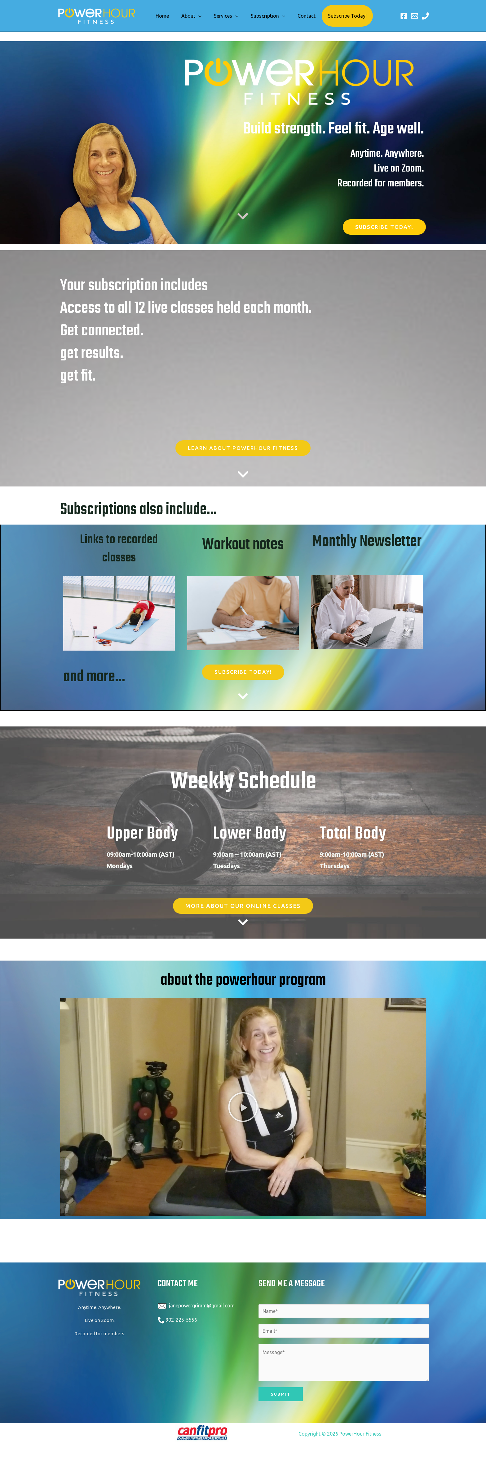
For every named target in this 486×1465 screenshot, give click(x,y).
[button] (243, 1108)
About (185, 16)
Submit (280, 1395)
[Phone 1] (425, 16)
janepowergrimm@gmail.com (202, 1307)
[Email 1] (414, 16)
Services (217, 16)
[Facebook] (403, 16)
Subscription (256, 16)
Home (161, 16)
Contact (295, 16)
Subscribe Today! (333, 16)
